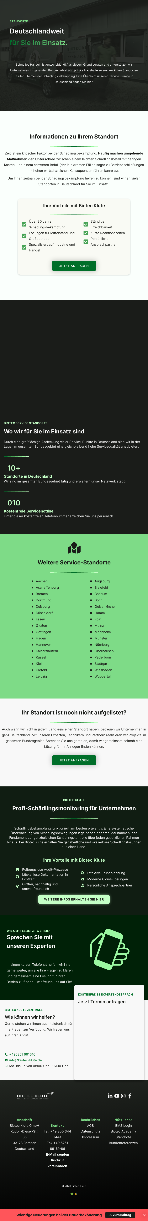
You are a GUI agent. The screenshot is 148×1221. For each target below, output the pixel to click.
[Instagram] (123, 1095)
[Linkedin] (110, 1095)
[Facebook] (129, 1095)
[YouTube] (116, 1095)
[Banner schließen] (144, 1215)
